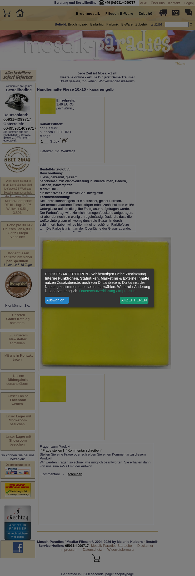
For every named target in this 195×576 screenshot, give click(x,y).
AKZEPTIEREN (134, 300)
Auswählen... (56, 300)
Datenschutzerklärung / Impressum (107, 291)
